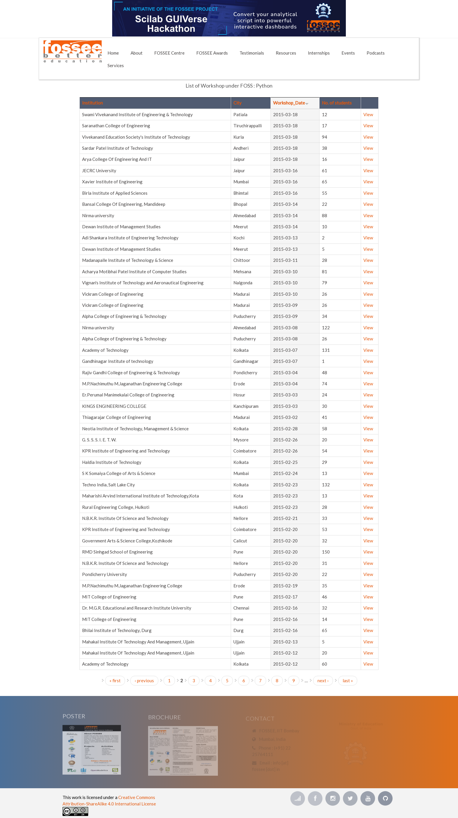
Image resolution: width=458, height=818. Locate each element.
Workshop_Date (291, 102)
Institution (92, 102)
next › (323, 680)
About (137, 52)
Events (348, 52)
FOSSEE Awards (212, 52)
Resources (286, 52)
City (237, 102)
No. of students (337, 102)
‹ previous (144, 680)
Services (115, 65)
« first (115, 680)
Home (113, 52)
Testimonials (252, 52)
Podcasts (376, 52)
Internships (319, 52)
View (368, 114)
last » (348, 680)
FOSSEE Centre (169, 52)
